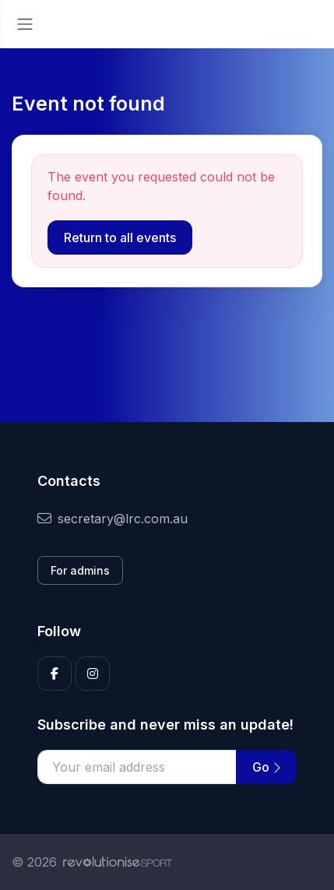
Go (266, 767)
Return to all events (120, 237)
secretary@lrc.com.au (112, 518)
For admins (80, 570)
